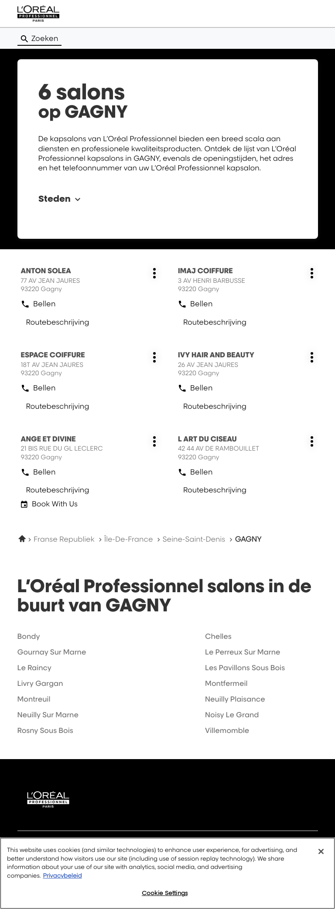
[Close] (321, 851)
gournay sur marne (51, 652)
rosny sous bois (45, 730)
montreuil (34, 699)
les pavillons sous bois (245, 667)
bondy (28, 636)
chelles (218, 636)
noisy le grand (232, 714)
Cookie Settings (165, 892)
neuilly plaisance (235, 699)
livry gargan (40, 683)
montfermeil (226, 683)
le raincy (34, 667)
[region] (167, 873)
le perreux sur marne (242, 652)
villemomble (227, 730)
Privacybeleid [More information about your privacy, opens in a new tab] (62, 875)
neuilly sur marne (48, 714)
